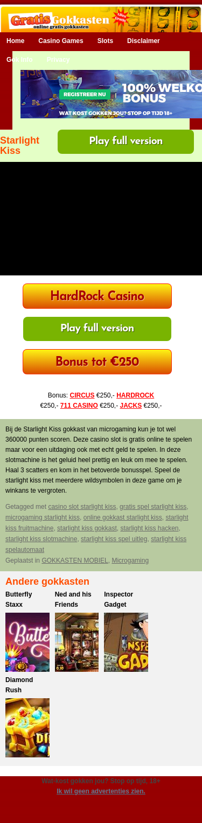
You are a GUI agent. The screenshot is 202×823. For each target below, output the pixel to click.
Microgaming (130, 560)
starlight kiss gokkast (87, 528)
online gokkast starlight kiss (122, 517)
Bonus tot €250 (97, 363)
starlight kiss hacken (149, 528)
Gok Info (19, 59)
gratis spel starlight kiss (153, 506)
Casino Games (60, 41)
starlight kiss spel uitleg (114, 539)
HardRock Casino (97, 297)
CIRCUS (81, 395)
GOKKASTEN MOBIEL (74, 560)
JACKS (131, 405)
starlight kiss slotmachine (41, 539)
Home (15, 41)
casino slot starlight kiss (82, 506)
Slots (105, 41)
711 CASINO (79, 405)
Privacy (58, 59)
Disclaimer (143, 41)
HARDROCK (135, 395)
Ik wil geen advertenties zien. (101, 791)
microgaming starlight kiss (42, 517)
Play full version (126, 141)
